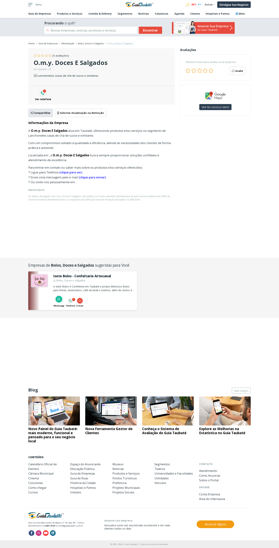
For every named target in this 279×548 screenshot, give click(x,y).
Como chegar (37, 488)
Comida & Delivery (100, 13)
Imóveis (75, 492)
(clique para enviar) (92, 177)
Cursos (33, 492)
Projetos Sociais (123, 492)
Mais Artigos (241, 390)
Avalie (237, 71)
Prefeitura (119, 483)
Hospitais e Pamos (218, 13)
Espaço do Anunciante (85, 464)
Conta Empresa (209, 494)
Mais (240, 13)
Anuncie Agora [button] (215, 524)
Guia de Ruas (79, 478)
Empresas (39, 13)
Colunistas (161, 13)
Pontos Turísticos (124, 478)
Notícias (143, 13)
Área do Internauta (212, 499)
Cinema (195, 13)
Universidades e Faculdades (173, 473)
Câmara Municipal (41, 473)
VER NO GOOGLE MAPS (215, 107)
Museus (117, 464)
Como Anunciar (209, 475)
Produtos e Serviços (69, 13)
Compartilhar (40, 113)
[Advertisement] (215, 149)
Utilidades (161, 478)
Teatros (159, 469)
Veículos (160, 483)
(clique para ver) (70, 172)
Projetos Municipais (126, 488)
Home (31, 43)
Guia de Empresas (48, 43)
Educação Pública (82, 469)
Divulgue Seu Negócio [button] (234, 4)
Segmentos (125, 13)
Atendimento (208, 471)
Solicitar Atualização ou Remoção (80, 113)
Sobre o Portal (209, 480)
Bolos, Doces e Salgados (91, 43)
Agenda (179, 13)
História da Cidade (83, 483)
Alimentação (67, 43)
